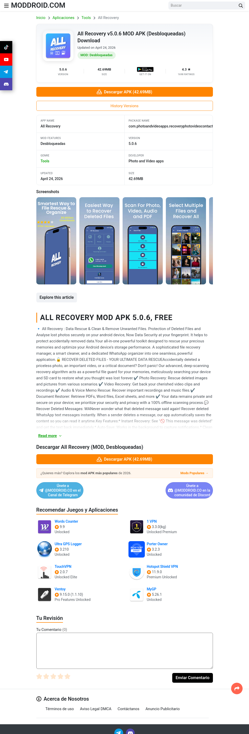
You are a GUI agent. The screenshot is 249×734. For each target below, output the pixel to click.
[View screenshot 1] (56, 240)
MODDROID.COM (38, 5)
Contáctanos (128, 704)
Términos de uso (60, 704)
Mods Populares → (194, 473)
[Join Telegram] (119, 728)
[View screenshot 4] (186, 240)
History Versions (125, 106)
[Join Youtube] (6, 59)
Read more (50, 435)
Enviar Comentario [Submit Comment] (192, 673)
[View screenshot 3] (143, 240)
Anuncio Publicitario (163, 704)
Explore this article (57, 297)
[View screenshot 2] (99, 240)
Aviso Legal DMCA (96, 704)
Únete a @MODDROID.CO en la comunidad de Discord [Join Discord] (168, 488)
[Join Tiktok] (6, 47)
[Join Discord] (130, 728)
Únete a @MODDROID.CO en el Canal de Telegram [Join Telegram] (77, 488)
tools (45, 161)
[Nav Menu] (6, 5)
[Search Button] (240, 5)
